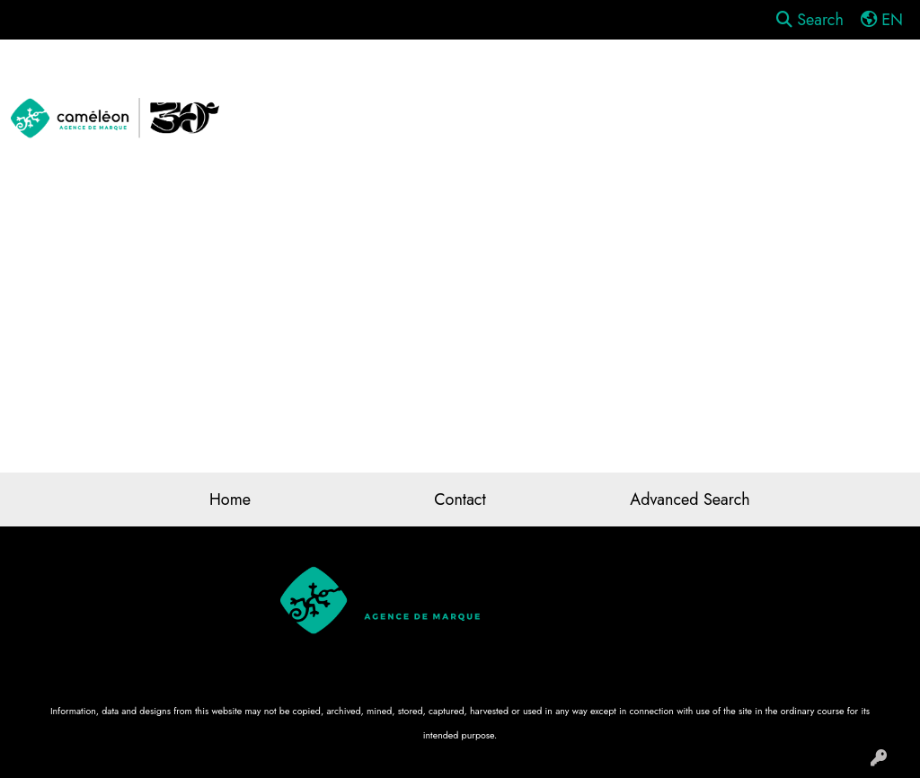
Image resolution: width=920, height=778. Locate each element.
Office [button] (809, 79)
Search (810, 19)
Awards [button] (346, 79)
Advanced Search (689, 499)
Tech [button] (875, 79)
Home (230, 499)
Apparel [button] (264, 79)
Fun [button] (574, 79)
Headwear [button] (651, 79)
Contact (460, 499)
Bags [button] (417, 79)
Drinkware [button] (497, 79)
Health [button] (737, 79)
